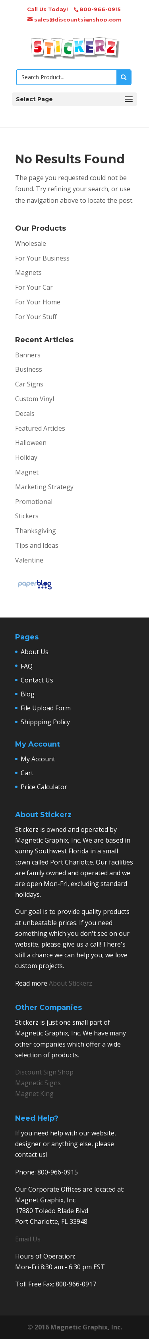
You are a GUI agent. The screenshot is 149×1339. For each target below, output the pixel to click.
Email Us (28, 1239)
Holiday (26, 457)
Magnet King (34, 1093)
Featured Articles (40, 428)
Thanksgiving (35, 530)
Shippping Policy (45, 722)
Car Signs (29, 384)
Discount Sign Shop (44, 1072)
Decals (25, 413)
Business (28, 369)
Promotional (33, 501)
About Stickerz (70, 983)
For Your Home (37, 302)
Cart (27, 773)
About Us (34, 651)
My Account (38, 759)
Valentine (29, 560)
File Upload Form (46, 708)
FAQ (27, 666)
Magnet (27, 472)
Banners (28, 355)
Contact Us (37, 680)
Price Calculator (44, 786)
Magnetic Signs (38, 1082)
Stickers (27, 516)
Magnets (28, 272)
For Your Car (34, 287)
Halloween (30, 442)
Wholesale (30, 243)
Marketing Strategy (44, 486)
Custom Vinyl (34, 398)
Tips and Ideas (36, 545)
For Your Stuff (36, 316)
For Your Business (42, 258)
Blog (28, 694)
